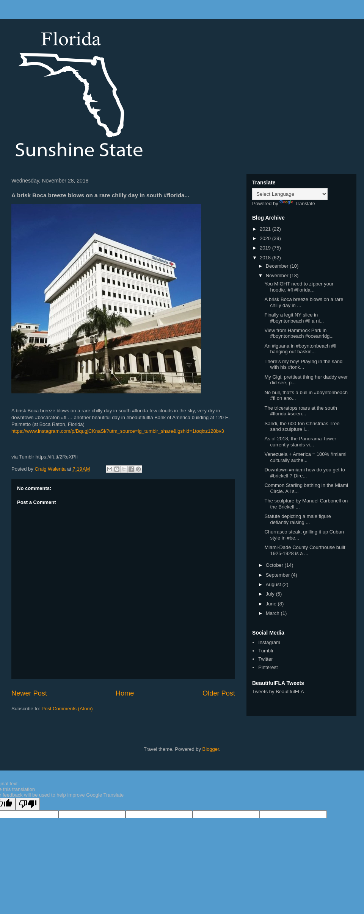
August (274, 584)
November (278, 275)
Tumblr (265, 651)
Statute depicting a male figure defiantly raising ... (297, 519)
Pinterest (268, 667)
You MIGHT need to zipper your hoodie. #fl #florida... (298, 287)
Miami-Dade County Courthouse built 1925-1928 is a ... (304, 550)
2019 (266, 248)
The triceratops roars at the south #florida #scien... (300, 411)
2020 (266, 238)
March (273, 613)
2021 (266, 229)
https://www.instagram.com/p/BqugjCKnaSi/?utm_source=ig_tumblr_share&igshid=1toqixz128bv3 (117, 431)
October (275, 565)
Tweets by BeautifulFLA (278, 691)
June (272, 604)
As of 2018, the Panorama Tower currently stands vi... (300, 442)
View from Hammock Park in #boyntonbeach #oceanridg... (299, 333)
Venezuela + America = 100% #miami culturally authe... (305, 457)
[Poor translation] (28, 804)
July (271, 594)
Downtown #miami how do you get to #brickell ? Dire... (304, 473)
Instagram (269, 642)
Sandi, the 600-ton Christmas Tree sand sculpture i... (301, 426)
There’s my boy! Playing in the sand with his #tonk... (303, 364)
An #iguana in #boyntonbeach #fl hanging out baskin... (300, 349)
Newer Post (29, 693)
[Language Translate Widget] (290, 194)
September (278, 575)
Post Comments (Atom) (67, 708)
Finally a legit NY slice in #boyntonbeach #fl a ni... (294, 318)
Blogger (210, 749)
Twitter (265, 659)
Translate (297, 203)
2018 (266, 257)
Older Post (218, 693)
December (278, 266)
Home (125, 693)
